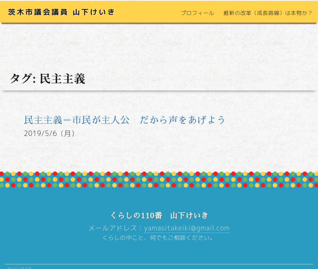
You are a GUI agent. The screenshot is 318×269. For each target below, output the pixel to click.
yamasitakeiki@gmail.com (187, 228)
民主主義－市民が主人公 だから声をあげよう (125, 120)
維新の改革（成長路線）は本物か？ (268, 12)
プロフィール (197, 12)
